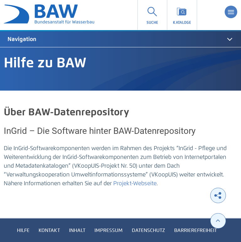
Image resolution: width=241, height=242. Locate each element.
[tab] (120, 39)
